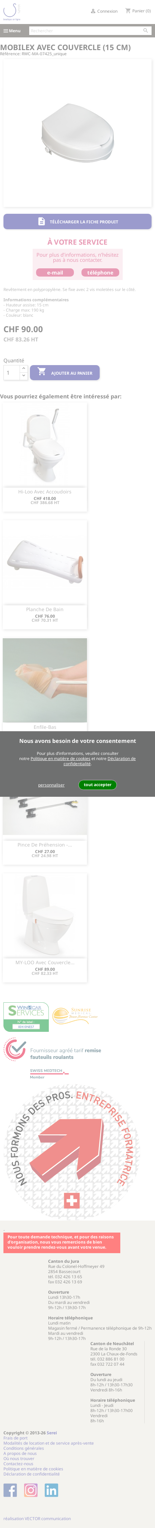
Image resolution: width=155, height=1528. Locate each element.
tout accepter (97, 785)
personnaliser (51, 785)
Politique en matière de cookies (60, 758)
